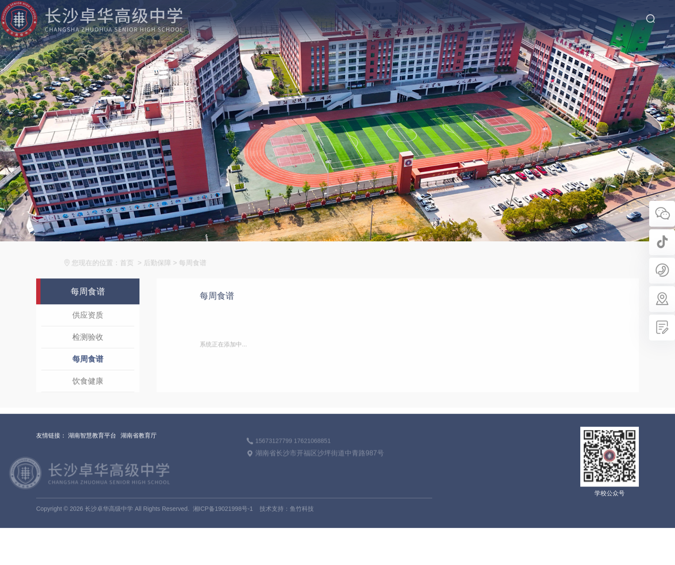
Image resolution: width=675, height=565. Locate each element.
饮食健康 (87, 390)
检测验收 (87, 346)
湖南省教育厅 (139, 444)
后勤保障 (162, 271)
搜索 (650, 12)
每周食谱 (198, 271)
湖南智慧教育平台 (92, 444)
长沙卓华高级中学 (100, 482)
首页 (132, 271)
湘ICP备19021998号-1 (223, 517)
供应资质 (87, 324)
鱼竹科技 (302, 517)
